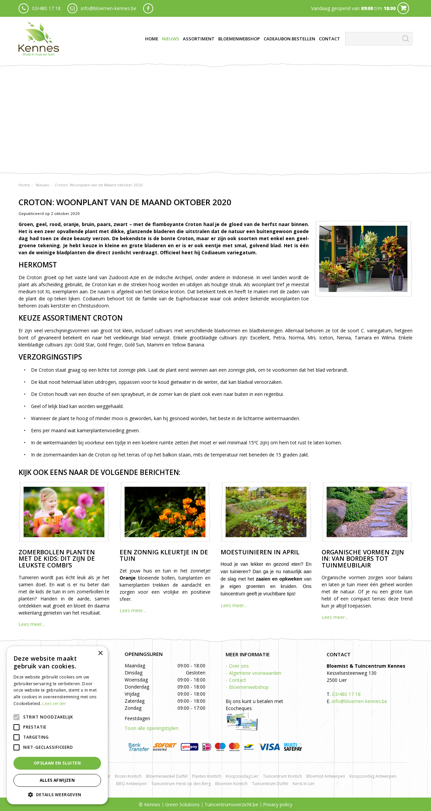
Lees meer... (32, 624)
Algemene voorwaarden (255, 673)
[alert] (57, 725)
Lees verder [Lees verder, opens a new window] (54, 703)
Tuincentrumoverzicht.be (231, 804)
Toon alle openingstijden (151, 728)
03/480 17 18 (46, 8)
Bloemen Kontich (231, 783)
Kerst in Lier (304, 783)
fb (148, 8)
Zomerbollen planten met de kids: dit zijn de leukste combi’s (57, 558)
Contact (237, 680)
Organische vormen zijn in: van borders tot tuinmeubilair (363, 558)
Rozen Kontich (128, 776)
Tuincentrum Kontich (282, 776)
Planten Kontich (206, 776)
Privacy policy (277, 804)
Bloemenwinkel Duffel (167, 776)
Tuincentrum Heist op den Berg (181, 783)
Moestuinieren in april (260, 552)
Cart (403, 8)
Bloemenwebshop (249, 687)
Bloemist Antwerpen (325, 776)
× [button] (100, 653)
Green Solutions (182, 804)
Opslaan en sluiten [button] (57, 763)
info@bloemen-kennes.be (108, 8)
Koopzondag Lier (242, 776)
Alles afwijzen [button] (57, 780)
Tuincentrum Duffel (270, 783)
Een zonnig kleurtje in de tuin (164, 555)
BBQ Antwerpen (131, 783)
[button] (57, 794)
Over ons (239, 666)
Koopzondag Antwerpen (373, 776)
